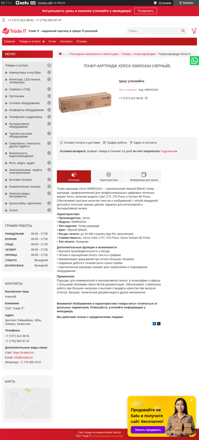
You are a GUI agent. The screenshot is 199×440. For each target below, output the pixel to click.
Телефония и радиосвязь (25, 117)
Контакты (66, 41)
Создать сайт (45, 2)
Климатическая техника (24, 186)
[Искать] (183, 31)
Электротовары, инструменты (19, 195)
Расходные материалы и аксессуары (94, 54)
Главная (9, 41)
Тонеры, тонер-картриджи (138, 54)
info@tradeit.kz (23, 357)
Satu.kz (117, 432)
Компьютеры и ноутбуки (25, 72)
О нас (52, 41)
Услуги (13, 210)
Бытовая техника (20, 179)
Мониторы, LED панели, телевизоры (25, 81)
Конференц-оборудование (26, 110)
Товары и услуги (29, 41)
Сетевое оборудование (24, 103)
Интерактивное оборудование (19, 125)
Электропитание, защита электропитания (25, 171)
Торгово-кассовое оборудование (20, 135)
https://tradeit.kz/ (23, 352)
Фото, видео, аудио (22, 163)
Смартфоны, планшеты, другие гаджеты (25, 145)
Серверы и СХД (19, 89)
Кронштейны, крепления (25, 203)
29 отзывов (165, 2)
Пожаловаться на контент (108, 436)
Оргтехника (16, 96)
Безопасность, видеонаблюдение (21, 155)
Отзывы (82, 41)
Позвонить (146, 11)
